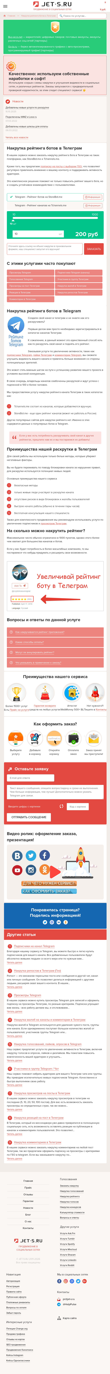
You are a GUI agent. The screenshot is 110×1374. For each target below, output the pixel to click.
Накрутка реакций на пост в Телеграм (38, 1118)
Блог (28, 1214)
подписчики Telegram (19, 355)
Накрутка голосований (72, 1191)
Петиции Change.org (17, 1328)
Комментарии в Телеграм (22, 299)
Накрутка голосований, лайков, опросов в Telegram (47, 1044)
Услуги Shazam (68, 1254)
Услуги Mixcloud (68, 1249)
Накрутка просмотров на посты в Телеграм (42, 1093)
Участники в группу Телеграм (73, 279)
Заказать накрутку (69, 1185)
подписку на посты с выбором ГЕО (61, 166)
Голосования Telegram (21, 279)
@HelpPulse (69, 1304)
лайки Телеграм (42, 355)
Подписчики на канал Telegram (34, 946)
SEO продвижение (16, 1344)
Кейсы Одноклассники (18, 1360)
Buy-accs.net (15, 37)
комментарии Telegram (68, 355)
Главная (11, 16)
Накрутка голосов (69, 1201)
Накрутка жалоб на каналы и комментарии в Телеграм (49, 1020)
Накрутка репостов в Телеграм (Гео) (37, 970)
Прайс (28, 1187)
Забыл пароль (13, 1313)
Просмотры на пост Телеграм (24, 285)
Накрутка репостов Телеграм (73, 292)
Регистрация (12, 1286)
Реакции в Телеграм (19, 292)
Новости (28, 1207)
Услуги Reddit (67, 1265)
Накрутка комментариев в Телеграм (37, 1142)
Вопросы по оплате (16, 1307)
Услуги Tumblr (67, 1238)
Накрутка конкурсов (70, 1207)
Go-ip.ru (12, 46)
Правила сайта (13, 1291)
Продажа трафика (15, 1334)
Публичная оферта (16, 1297)
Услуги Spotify (67, 1244)
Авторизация (13, 1281)
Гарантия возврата (45, 705)
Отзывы (28, 1194)
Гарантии (28, 1201)
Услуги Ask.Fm (67, 1233)
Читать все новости (17, 137)
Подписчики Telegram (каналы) (74, 272)
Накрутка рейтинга (69, 1196)
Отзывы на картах (15, 1339)
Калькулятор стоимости (72, 1212)
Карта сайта (69, 1318)
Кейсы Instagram (14, 1355)
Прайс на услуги (19, 709)
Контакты (101, 709)
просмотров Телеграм (53, 523)
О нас (28, 1221)
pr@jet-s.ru (69, 1299)
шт (13, 219)
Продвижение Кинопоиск (19, 1349)
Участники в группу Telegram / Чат (36, 1068)
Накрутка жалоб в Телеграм (72, 285)
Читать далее (14, 962)
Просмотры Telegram (20, 272)
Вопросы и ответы (69, 1217)
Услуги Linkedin (68, 1260)
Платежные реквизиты (18, 1302)
